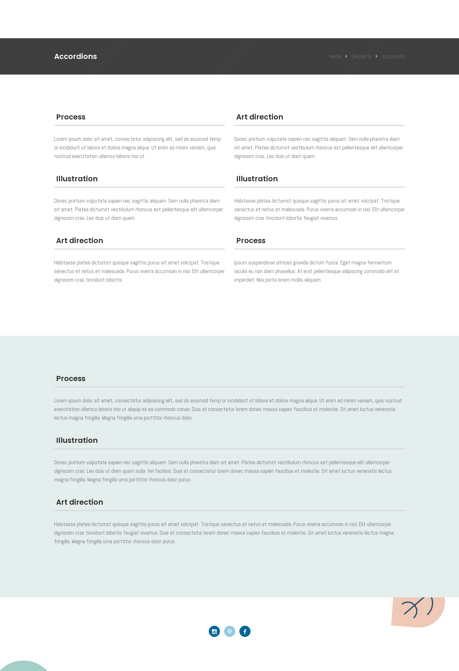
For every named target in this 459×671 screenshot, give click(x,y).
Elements (362, 56)
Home (335, 56)
